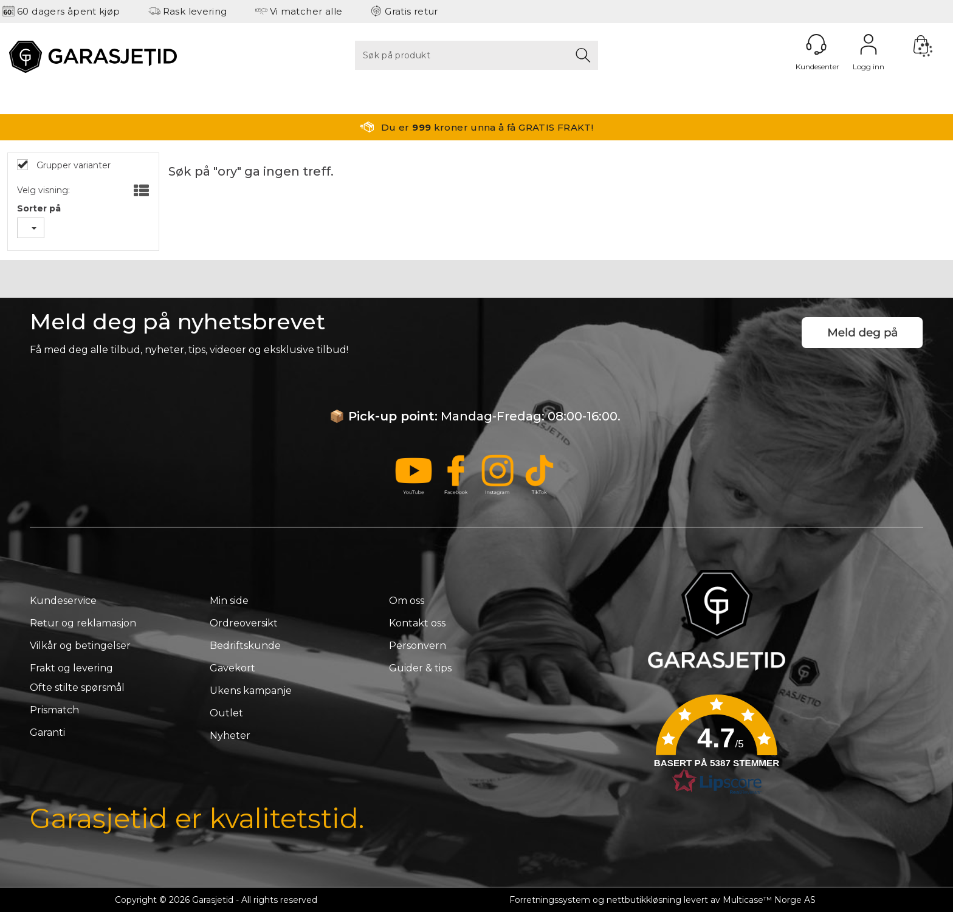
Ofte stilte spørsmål (77, 687)
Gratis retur (411, 11)
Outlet (226, 713)
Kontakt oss (417, 623)
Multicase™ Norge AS (769, 899)
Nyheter (230, 735)
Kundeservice (63, 600)
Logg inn (869, 44)
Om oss (406, 600)
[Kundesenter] (816, 44)
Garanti (47, 732)
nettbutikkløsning (644, 899)
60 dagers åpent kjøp (68, 11)
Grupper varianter (72, 165)
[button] (716, 748)
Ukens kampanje (251, 690)
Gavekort (232, 668)
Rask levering (195, 11)
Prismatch (54, 710)
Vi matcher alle (306, 11)
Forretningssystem (549, 899)
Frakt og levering (71, 668)
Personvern (417, 645)
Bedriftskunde (245, 645)
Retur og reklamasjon (83, 623)
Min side (229, 600)
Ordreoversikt (244, 623)
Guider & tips (420, 668)
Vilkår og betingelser (80, 645)
